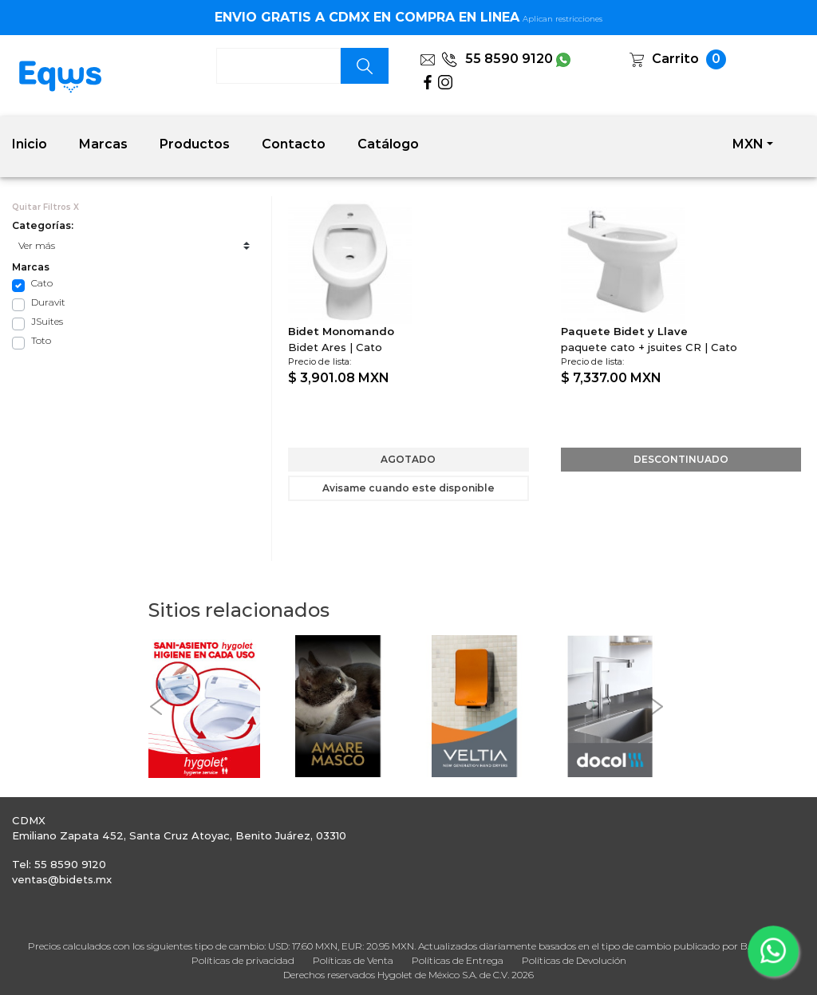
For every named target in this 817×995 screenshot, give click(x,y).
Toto (41, 340)
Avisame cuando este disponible (408, 488)
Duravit (48, 302)
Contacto (294, 144)
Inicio (29, 144)
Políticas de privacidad (242, 960)
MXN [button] (748, 144)
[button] (156, 706)
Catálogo (388, 144)
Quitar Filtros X (45, 207)
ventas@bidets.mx (62, 879)
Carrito (675, 58)
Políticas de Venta (353, 960)
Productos (195, 144)
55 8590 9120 (497, 58)
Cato (42, 283)
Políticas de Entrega (457, 960)
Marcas (103, 144)
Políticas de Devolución (574, 960)
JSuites (47, 321)
